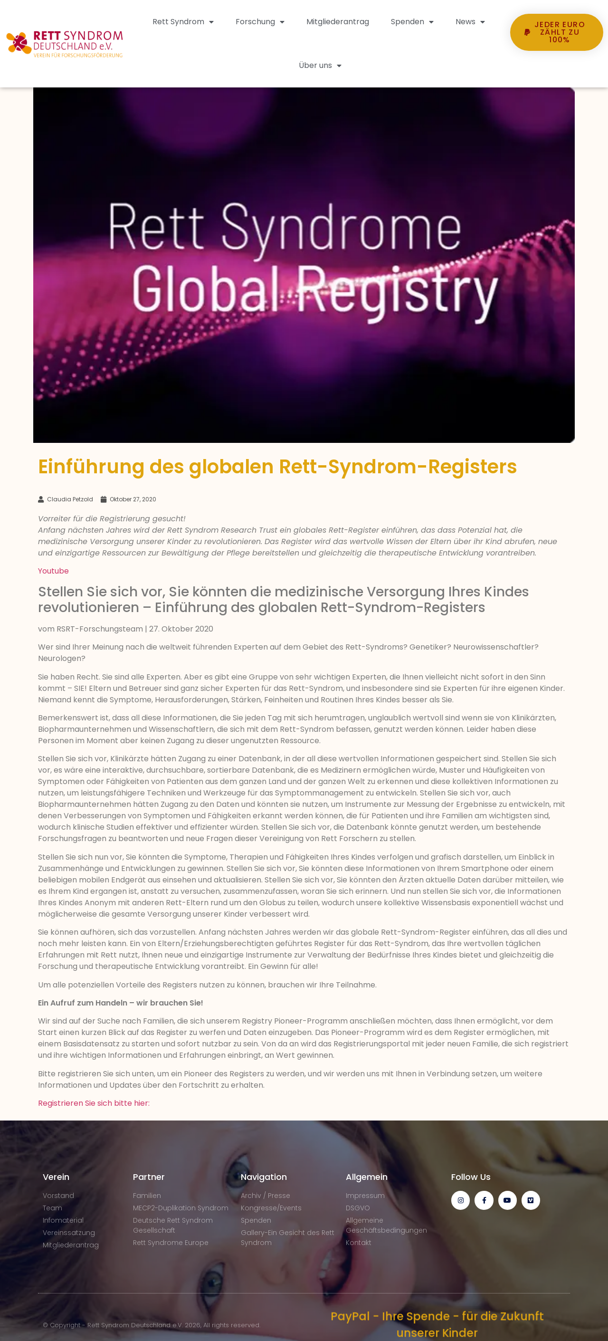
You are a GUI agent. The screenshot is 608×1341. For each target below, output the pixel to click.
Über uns (320, 65)
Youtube (53, 570)
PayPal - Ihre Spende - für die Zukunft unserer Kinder (437, 1325)
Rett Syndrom (183, 21)
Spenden (412, 21)
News (470, 21)
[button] (556, 68)
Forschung (260, 21)
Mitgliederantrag (337, 21)
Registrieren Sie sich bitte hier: (94, 1103)
